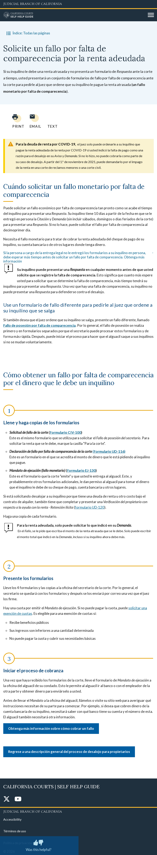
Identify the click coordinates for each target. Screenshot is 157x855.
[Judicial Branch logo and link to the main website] (78, 4)
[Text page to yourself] (51, 121)
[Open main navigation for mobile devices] (151, 15)
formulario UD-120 (89, 507)
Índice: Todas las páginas (27, 33)
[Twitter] (6, 799)
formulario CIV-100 (65, 432)
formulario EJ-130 (81, 470)
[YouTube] (18, 799)
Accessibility (12, 819)
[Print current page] (16, 121)
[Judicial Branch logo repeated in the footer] (78, 811)
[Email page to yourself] (34, 121)
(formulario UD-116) (109, 451)
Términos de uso (14, 831)
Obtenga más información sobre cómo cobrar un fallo (51, 728)
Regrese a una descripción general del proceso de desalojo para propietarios (69, 751)
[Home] (74, 15)
